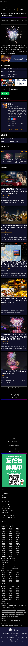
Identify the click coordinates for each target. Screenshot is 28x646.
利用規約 (4, 497)
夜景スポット (5, 605)
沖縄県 (10, 556)
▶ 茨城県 (21, 9)
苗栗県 (10, 580)
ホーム (3, 489)
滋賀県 (3, 544)
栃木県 (17, 531)
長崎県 (17, 552)
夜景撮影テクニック (18, 625)
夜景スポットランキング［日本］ (11, 558)
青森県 (10, 528)
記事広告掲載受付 (6, 508)
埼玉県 (3, 535)
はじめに (4, 491)
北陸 (3, 564)
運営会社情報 (5, 493)
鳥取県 (3, 546)
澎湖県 (10, 581)
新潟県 (17, 535)
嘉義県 (17, 593)
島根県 (10, 546)
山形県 (17, 530)
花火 (14, 608)
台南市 (10, 576)
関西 (3, 566)
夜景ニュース (17, 605)
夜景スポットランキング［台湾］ (11, 586)
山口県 (10, 548)
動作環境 (4, 521)
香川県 (3, 550)
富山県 (17, 537)
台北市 (3, 572)
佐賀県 (10, 552)
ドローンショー (19, 612)
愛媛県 (10, 550)
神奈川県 (18, 533)
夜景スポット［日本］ (8, 526)
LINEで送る (5, 93)
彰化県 (17, 578)
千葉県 (10, 535)
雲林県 (10, 593)
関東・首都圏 (5, 562)
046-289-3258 (17, 633)
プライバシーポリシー (7, 501)
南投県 (3, 580)
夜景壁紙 (11, 625)
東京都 (10, 533)
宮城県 (3, 530)
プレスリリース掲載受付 (7, 506)
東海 (13, 564)
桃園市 (17, 572)
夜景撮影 (4, 608)
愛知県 (17, 539)
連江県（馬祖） (5, 599)
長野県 (10, 537)
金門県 (17, 581)
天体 (25, 612)
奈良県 (10, 544)
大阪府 (3, 543)
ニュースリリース (5, 519)
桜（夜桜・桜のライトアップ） (9, 610)
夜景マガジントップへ (14, 388)
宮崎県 (17, 554)
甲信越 (14, 562)
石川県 (3, 539)
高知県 (17, 550)
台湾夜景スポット (20, 614)
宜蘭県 (17, 580)
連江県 (3, 583)
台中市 (3, 576)
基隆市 (3, 574)
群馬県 (3, 533)
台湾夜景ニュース (6, 616)
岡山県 (17, 546)
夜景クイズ (9, 608)
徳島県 (17, 548)
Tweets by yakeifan (14, 445)
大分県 (10, 554)
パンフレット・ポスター (7, 510)
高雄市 (17, 576)
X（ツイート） (15, 89)
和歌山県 (18, 544)
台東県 (10, 578)
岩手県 (17, 528)
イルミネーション (21, 610)
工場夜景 (11, 605)
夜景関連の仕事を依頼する (8, 515)
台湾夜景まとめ (14, 616)
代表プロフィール (6, 495)
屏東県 (3, 578)
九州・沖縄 (15, 568)
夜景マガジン (5, 625)
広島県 (3, 548)
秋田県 (10, 530)
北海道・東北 (5, 560)
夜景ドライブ (17, 620)
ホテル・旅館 (12, 614)
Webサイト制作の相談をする (8, 517)
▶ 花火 (14, 9)
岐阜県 (3, 541)
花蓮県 (3, 581)
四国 (3, 568)
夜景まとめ (23, 605)
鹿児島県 (4, 556)
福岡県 (3, 552)
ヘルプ (3, 499)
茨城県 (10, 531)
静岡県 (10, 541)
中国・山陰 (15, 566)
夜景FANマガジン (7, 603)
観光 (3, 614)
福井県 (10, 539)
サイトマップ (5, 523)
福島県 (3, 531)
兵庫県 (17, 543)
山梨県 (3, 537)
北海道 (3, 528)
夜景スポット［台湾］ (8, 570)
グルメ (6, 614)
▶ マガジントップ (6, 9)
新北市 (10, 572)
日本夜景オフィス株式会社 (14, 638)
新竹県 (17, 574)
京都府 (10, 543)
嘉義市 (3, 601)
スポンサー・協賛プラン (7, 504)
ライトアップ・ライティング (8, 612)
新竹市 (10, 574)
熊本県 (3, 554)
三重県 (17, 541)
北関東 (14, 560)
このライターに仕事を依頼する (15, 129)
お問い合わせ (5, 512)
